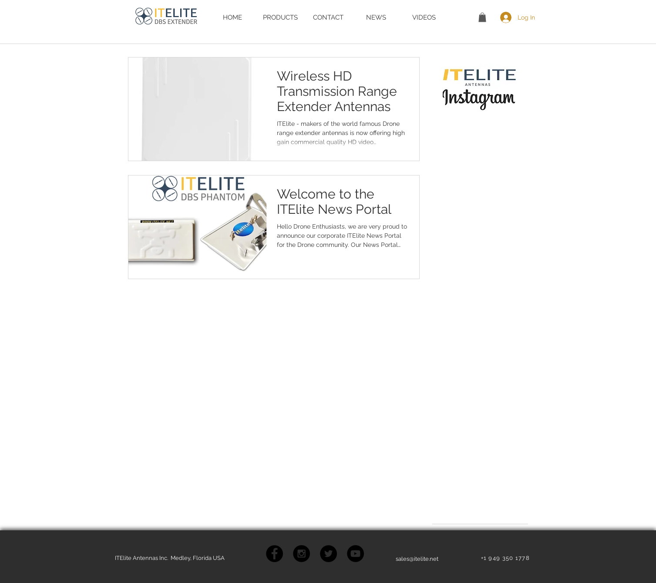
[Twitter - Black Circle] (328, 553)
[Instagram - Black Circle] (301, 553)
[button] (482, 17)
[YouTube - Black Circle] (355, 553)
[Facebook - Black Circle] (274, 553)
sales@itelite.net (417, 559)
